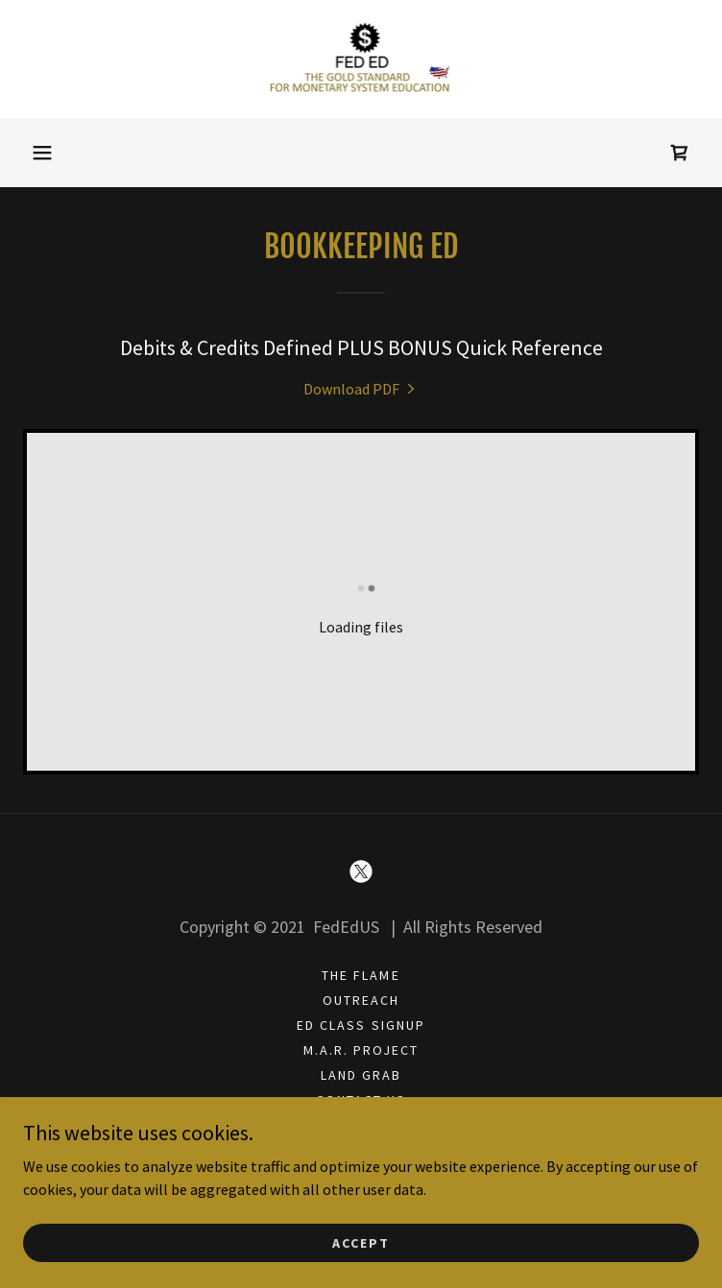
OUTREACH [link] (361, 1000)
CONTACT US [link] (361, 1100)
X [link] (360, 1124)
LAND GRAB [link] (361, 1075)
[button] (42, 152)
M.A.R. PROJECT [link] (361, 1050)
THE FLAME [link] (360, 975)
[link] (361, 59)
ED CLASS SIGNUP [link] (360, 1025)
